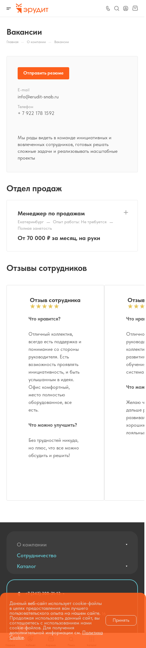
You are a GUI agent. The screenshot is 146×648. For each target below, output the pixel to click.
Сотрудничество (36, 555)
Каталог (26, 566)
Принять (121, 620)
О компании (32, 544)
